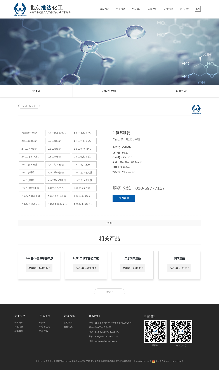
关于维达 (120, 9)
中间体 (36, 91)
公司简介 (18, 322)
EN (198, 9)
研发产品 (181, 91)
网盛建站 (111, 361)
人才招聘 (168, 9)
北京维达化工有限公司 (46, 361)
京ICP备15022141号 (143, 361)
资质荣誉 (18, 326)
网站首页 (104, 9)
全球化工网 (95, 361)
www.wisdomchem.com (106, 341)
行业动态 (68, 326)
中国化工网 (85, 361)
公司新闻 (68, 322)
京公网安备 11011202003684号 (169, 361)
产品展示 (136, 9)
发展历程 (18, 330)
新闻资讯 (152, 9)
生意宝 (104, 361)
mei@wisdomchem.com (106, 336)
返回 (109, 223)
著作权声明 (121, 361)
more (109, 292)
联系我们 (184, 9)
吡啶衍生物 (109, 91)
